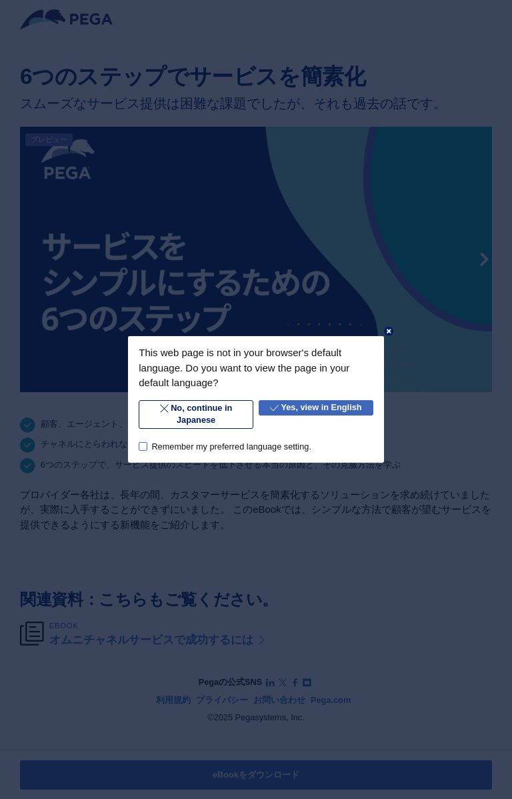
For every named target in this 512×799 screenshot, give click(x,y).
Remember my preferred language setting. (231, 446)
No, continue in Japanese (196, 414)
